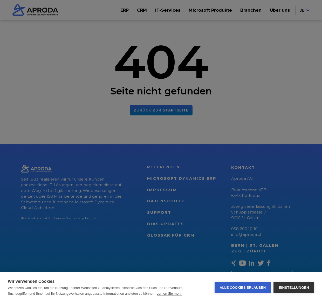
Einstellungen (294, 288)
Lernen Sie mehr (169, 293)
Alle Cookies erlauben (243, 288)
